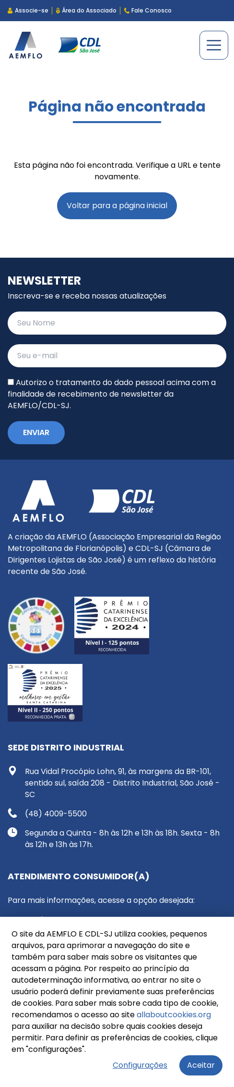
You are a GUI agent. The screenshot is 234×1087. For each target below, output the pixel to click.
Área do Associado (86, 10)
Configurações (140, 1065)
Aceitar (201, 1065)
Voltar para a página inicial (117, 205)
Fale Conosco (148, 10)
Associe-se (28, 10)
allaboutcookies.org (174, 1014)
